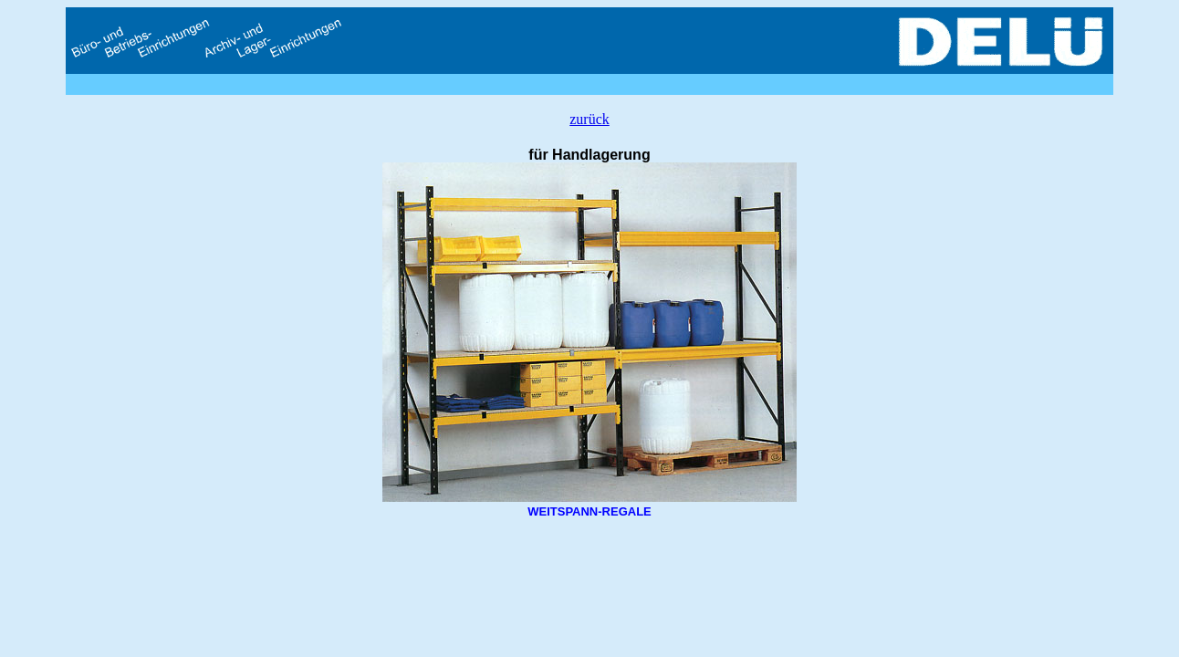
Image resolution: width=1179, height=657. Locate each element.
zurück (589, 119)
